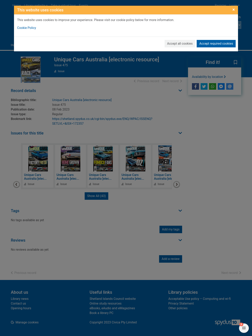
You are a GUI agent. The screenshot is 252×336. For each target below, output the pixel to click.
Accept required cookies (216, 43)
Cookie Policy (26, 28)
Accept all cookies (180, 43)
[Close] (233, 9)
